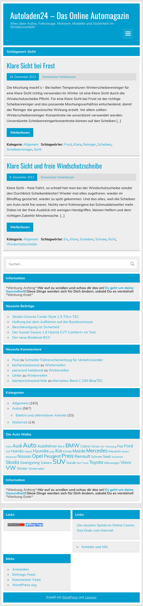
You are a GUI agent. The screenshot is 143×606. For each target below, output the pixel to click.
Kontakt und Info (95, 547)
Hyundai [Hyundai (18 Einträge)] (41, 450)
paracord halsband (27, 370)
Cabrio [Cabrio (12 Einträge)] (85, 446)
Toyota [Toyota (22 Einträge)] (96, 462)
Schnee (100, 239)
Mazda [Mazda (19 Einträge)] (79, 450)
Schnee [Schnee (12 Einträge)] (96, 457)
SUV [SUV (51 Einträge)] (59, 461)
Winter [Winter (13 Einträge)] (22, 468)
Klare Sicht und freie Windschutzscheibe (54, 165)
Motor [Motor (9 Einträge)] (125, 451)
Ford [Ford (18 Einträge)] (128, 445)
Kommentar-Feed (26, 579)
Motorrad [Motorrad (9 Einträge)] (11, 456)
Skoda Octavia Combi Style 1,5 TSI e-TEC (45, 316)
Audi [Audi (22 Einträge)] (17, 445)
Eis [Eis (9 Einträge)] (102, 446)
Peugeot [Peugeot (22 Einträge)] (52, 456)
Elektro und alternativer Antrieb (41, 415)
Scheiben (104, 144)
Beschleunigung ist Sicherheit (35, 327)
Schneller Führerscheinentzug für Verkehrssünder (64, 360)
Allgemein (30, 144)
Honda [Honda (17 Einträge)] (17, 450)
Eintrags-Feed (23, 574)
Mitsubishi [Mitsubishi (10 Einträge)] (114, 451)
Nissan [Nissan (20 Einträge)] (24, 456)
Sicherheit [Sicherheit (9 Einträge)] (117, 456)
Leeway (90, 597)
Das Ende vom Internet (95, 530)
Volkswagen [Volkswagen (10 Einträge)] (112, 463)
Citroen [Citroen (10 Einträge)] (95, 446)
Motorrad (19, 422)
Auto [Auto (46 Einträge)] (30, 445)
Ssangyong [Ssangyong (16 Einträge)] (30, 462)
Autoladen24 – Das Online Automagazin (69, 15)
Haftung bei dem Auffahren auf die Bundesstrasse (52, 322)
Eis (66, 239)
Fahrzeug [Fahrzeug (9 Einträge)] (110, 446)
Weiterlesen (20, 132)
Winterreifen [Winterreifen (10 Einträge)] (36, 468)
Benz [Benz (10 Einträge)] (61, 446)
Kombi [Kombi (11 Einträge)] (67, 451)
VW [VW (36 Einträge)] (11, 467)
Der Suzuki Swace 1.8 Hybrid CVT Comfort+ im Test (54, 332)
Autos (17, 408)
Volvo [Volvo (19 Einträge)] (126, 462)
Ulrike (17, 375)
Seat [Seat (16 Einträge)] (107, 456)
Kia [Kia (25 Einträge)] (58, 450)
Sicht (37, 149)
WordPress (70, 597)
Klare (77, 144)
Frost (68, 144)
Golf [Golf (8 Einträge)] (8, 451)
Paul (15, 360)
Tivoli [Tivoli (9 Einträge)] (85, 463)
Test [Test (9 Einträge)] (78, 463)
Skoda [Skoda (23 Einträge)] (12, 462)
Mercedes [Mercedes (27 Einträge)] (97, 450)
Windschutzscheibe (22, 244)
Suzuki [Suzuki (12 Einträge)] (71, 463)
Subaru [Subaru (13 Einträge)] (46, 462)
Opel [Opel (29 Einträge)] (37, 456)
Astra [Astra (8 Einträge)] (9, 446)
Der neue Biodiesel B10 (31, 337)
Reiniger (89, 144)
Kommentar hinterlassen (59, 77)
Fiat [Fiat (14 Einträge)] (120, 446)
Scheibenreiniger (19, 149)
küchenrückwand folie (29, 380)
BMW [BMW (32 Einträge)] (72, 445)
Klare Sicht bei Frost (31, 65)
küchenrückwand (26, 365)
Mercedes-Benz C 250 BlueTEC (77, 380)
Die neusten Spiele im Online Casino (105, 525)
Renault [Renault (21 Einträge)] (82, 456)
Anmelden (20, 569)
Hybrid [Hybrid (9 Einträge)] (28, 451)
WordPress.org (24, 585)
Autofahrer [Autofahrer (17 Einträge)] (47, 446)
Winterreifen (55, 365)
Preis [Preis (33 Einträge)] (68, 455)
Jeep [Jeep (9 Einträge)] (51, 451)
